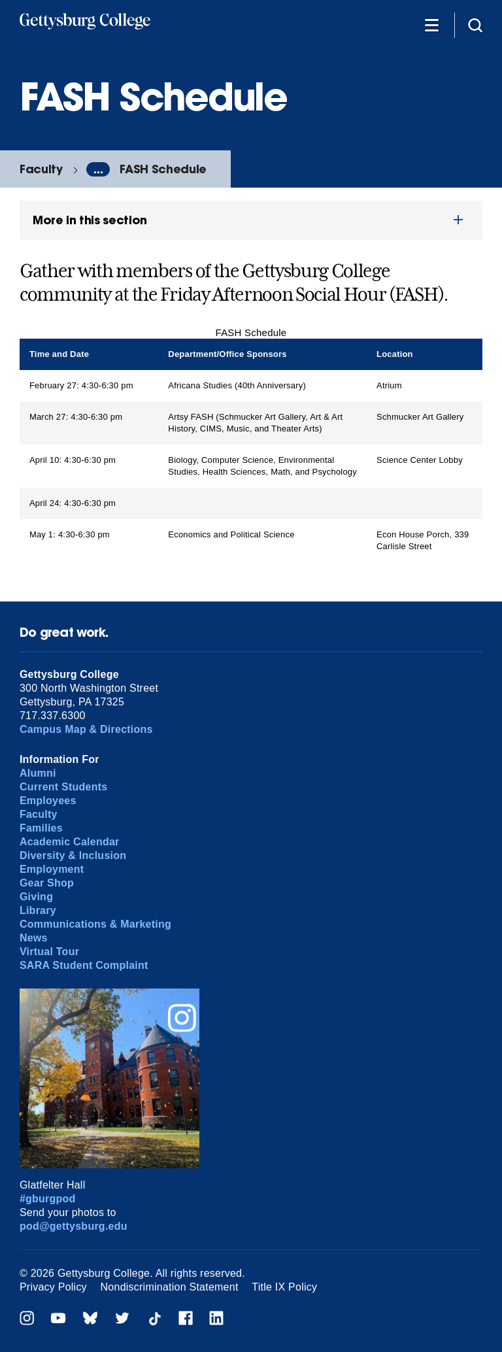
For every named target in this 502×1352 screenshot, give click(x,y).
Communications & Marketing (95, 924)
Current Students (64, 786)
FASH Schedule (163, 169)
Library (38, 910)
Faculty (41, 169)
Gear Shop (47, 882)
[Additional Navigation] (431, 24)
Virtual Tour (49, 951)
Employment (52, 869)
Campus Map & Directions (86, 729)
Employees (48, 800)
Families (41, 828)
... (98, 169)
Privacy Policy (53, 1287)
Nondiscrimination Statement (170, 1287)
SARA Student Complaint (84, 965)
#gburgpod (48, 1198)
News (34, 937)
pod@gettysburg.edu (73, 1226)
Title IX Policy (284, 1287)
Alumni (38, 773)
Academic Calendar (70, 841)
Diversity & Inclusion (73, 855)
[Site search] (475, 24)
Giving (36, 896)
